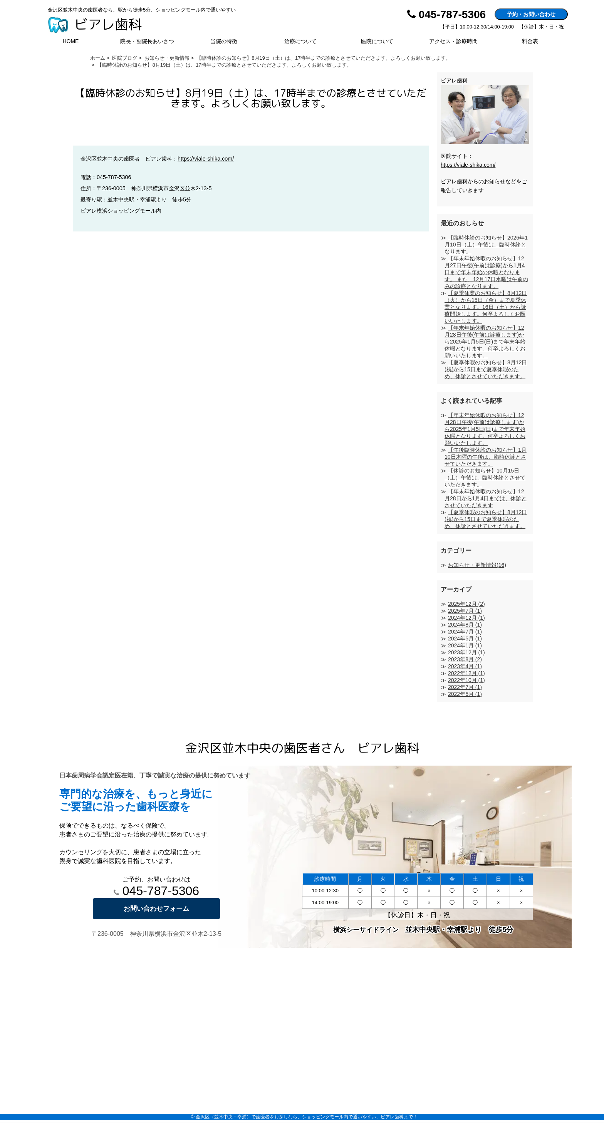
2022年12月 (466, 673)
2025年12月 (466, 604)
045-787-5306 (156, 891)
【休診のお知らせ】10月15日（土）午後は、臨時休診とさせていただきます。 (485, 478)
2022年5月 (465, 694)
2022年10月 (466, 680)
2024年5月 (465, 638)
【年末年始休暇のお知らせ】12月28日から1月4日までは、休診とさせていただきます (486, 498)
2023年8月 (465, 659)
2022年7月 (465, 687)
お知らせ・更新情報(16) (477, 565)
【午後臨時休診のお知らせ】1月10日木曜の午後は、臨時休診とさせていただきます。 (486, 457)
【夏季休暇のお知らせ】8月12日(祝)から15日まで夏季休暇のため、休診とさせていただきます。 (486, 369)
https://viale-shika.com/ (206, 159)
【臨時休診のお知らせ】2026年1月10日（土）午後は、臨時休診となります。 (486, 245)
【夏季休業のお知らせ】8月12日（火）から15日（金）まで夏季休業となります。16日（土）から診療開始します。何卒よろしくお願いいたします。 (486, 307)
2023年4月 (465, 666)
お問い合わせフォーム (156, 908)
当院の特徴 (223, 41)
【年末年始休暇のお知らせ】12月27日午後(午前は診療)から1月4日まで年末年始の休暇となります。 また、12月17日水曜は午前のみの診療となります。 (486, 272)
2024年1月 (465, 645)
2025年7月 (465, 611)
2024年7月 (465, 632)
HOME (70, 41)
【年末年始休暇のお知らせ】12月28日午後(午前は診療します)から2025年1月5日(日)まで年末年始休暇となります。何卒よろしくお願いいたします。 (485, 342)
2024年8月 (465, 625)
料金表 (530, 41)
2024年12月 (466, 618)
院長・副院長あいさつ (147, 41)
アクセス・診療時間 (453, 41)
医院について (377, 41)
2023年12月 (466, 652)
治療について (300, 41)
